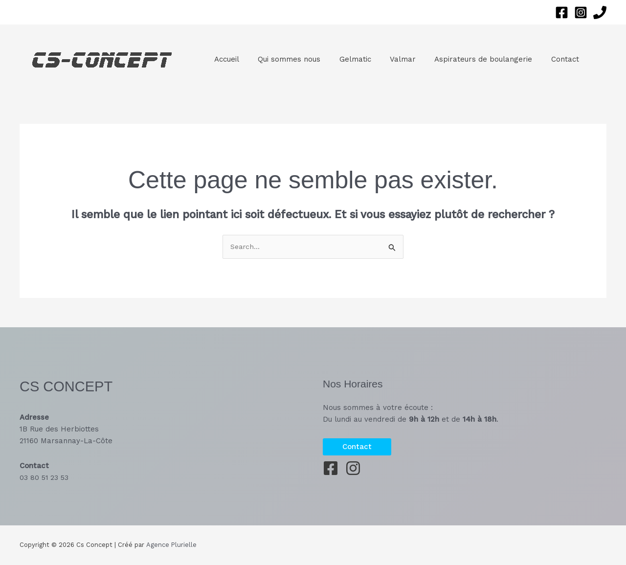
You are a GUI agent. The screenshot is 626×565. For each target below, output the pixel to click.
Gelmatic (345, 59)
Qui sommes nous (283, 59)
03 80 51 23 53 (45, 477)
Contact (543, 59)
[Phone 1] (599, 12)
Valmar (389, 59)
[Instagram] (580, 12)
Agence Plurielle (171, 545)
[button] (357, 446)
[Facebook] (561, 12)
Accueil (224, 59)
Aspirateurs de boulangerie (465, 59)
